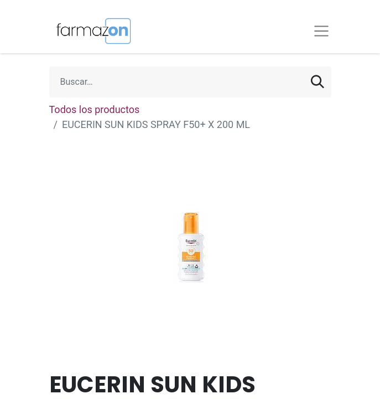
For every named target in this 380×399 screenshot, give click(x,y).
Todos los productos (94, 109)
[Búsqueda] (317, 82)
